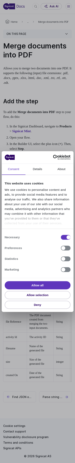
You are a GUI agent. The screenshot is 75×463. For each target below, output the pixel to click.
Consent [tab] (13, 169)
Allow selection (37, 295)
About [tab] (61, 169)
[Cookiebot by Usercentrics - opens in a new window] (53, 157)
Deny (37, 304)
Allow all (37, 285)
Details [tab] (37, 169)
